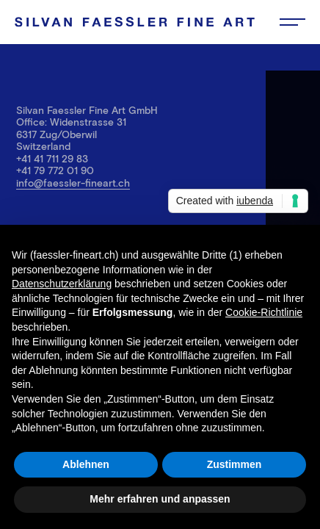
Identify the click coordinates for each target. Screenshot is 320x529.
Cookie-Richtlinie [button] (263, 312)
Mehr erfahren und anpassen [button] (160, 499)
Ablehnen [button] (85, 464)
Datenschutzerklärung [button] (62, 283)
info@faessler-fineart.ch (73, 182)
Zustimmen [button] (234, 464)
